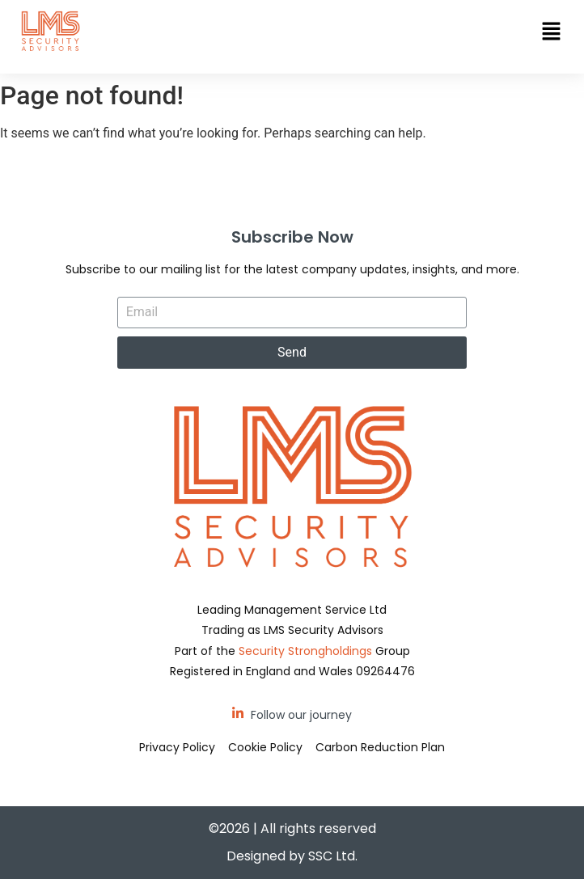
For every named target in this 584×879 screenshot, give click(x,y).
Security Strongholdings (305, 651)
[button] (551, 32)
